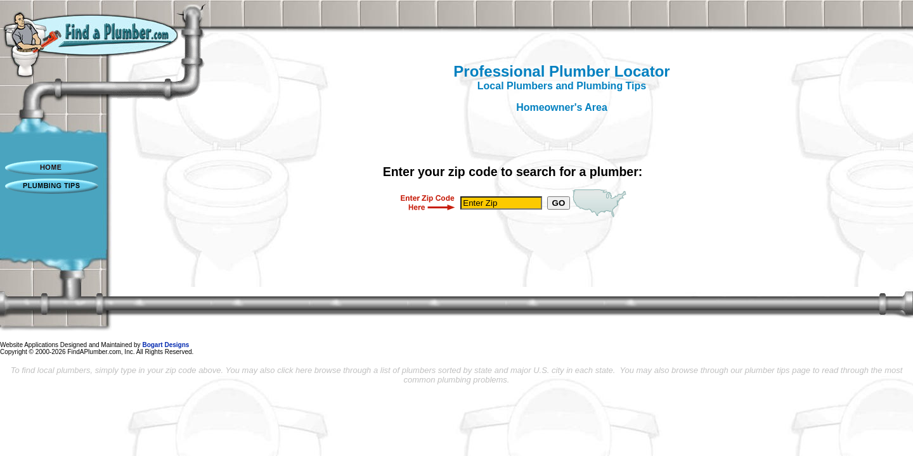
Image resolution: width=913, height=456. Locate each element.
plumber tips (767, 370)
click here (294, 370)
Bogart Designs (165, 344)
